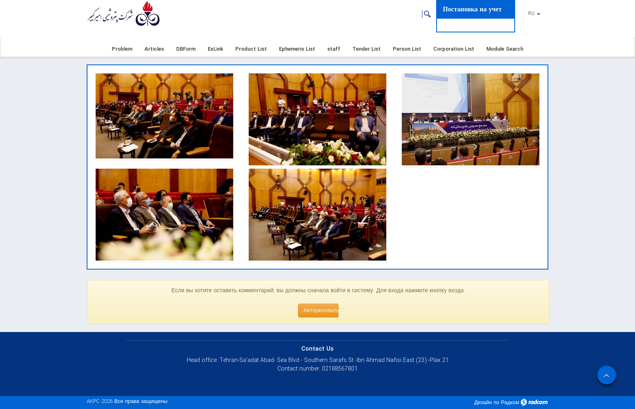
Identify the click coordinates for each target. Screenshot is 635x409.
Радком (510, 402)
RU (534, 13)
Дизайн (483, 402)
